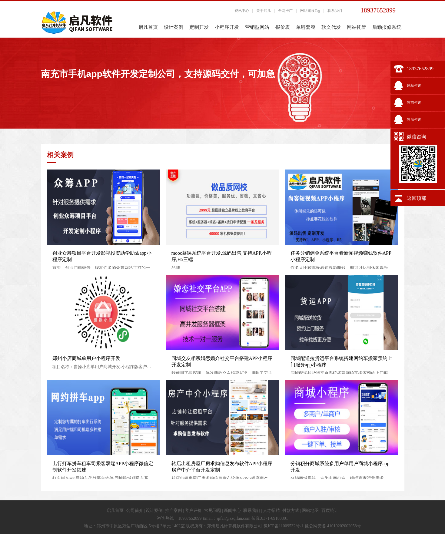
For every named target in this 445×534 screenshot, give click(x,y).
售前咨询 (414, 102)
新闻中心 (232, 510)
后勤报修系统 (386, 27)
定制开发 (199, 27)
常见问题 (212, 510)
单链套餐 (305, 27)
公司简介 (134, 510)
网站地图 (310, 510)
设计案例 (173, 27)
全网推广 (285, 10)
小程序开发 (227, 27)
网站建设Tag (310, 10)
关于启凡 (263, 10)
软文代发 (331, 27)
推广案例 (173, 510)
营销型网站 (257, 27)
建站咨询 (414, 85)
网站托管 (356, 27)
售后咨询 (414, 119)
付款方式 (290, 510)
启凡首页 (148, 27)
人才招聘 (271, 510)
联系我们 (334, 10)
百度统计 (329, 510)
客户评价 (193, 510)
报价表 (282, 27)
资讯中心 (241, 10)
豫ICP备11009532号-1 (283, 526)
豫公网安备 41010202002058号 (333, 526)
